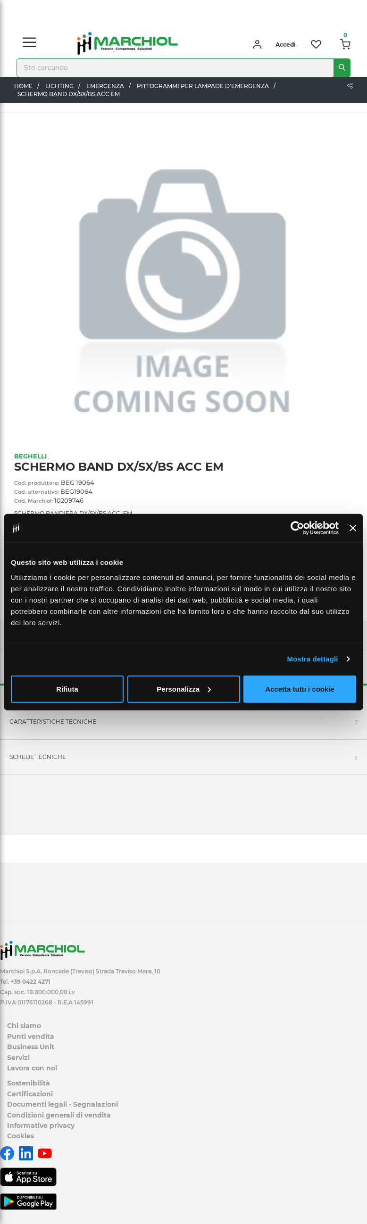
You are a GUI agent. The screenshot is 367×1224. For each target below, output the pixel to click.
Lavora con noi (32, 1068)
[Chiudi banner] (353, 528)
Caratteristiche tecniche (52, 721)
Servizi (18, 1057)
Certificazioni (30, 1094)
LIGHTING (59, 86)
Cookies (20, 1136)
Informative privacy (41, 1125)
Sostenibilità (28, 1083)
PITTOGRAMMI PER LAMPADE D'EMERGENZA (203, 86)
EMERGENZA (105, 86)
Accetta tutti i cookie (299, 689)
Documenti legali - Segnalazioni (62, 1104)
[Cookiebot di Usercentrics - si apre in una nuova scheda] (297, 528)
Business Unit (30, 1047)
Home (23, 86)
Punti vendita (30, 1036)
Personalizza (184, 689)
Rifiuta (67, 689)
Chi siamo (24, 1025)
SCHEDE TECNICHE (37, 756)
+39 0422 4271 (30, 981)
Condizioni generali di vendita (59, 1115)
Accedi (285, 44)
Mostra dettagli (312, 659)
